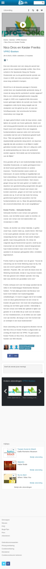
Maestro (21, 462)
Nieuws (4, 523)
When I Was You (24, 477)
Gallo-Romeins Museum (27, 451)
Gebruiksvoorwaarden (10, 542)
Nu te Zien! (22, 475)
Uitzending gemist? (27, 346)
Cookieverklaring (8, 549)
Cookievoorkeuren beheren (12, 555)
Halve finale (22, 464)
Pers (3, 532)
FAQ (3, 526)
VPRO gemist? (25, 348)
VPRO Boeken (11, 51)
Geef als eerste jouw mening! (23, 369)
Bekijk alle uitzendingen (23, 487)
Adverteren (6, 536)
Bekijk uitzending (36, 457)
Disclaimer (5, 552)
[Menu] (3, 2)
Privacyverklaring (8, 545)
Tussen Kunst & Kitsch (27, 449)
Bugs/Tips (5, 529)
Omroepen (6, 520)
